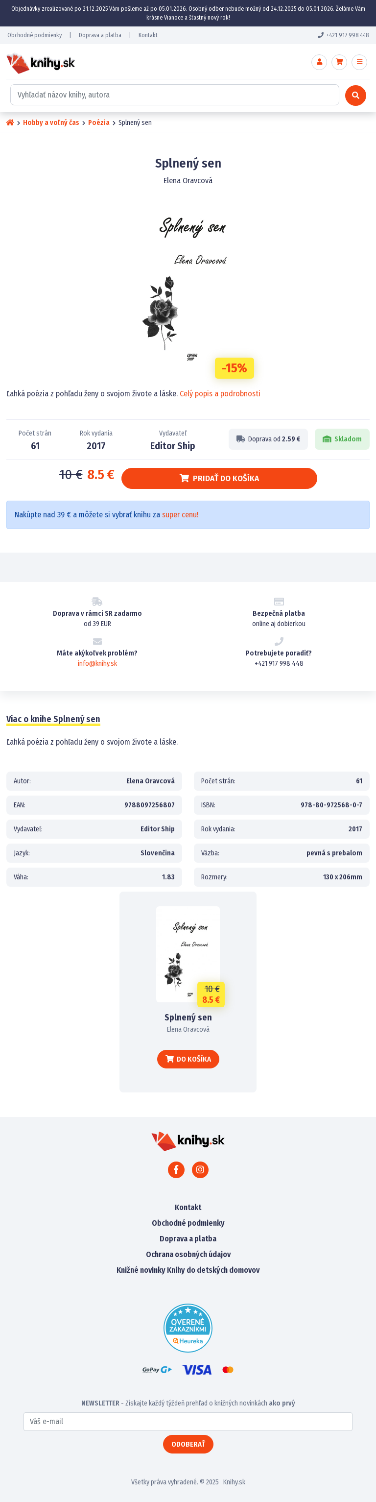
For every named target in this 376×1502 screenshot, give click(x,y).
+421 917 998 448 (343, 35)
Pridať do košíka (219, 478)
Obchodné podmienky (34, 35)
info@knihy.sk (97, 663)
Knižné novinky (141, 1270)
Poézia (99, 123)
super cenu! (180, 514)
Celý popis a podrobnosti (220, 393)
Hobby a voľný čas (51, 123)
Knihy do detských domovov (213, 1270)
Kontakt (148, 35)
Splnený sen (188, 1017)
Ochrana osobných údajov (188, 1254)
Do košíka (188, 1059)
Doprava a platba (100, 35)
